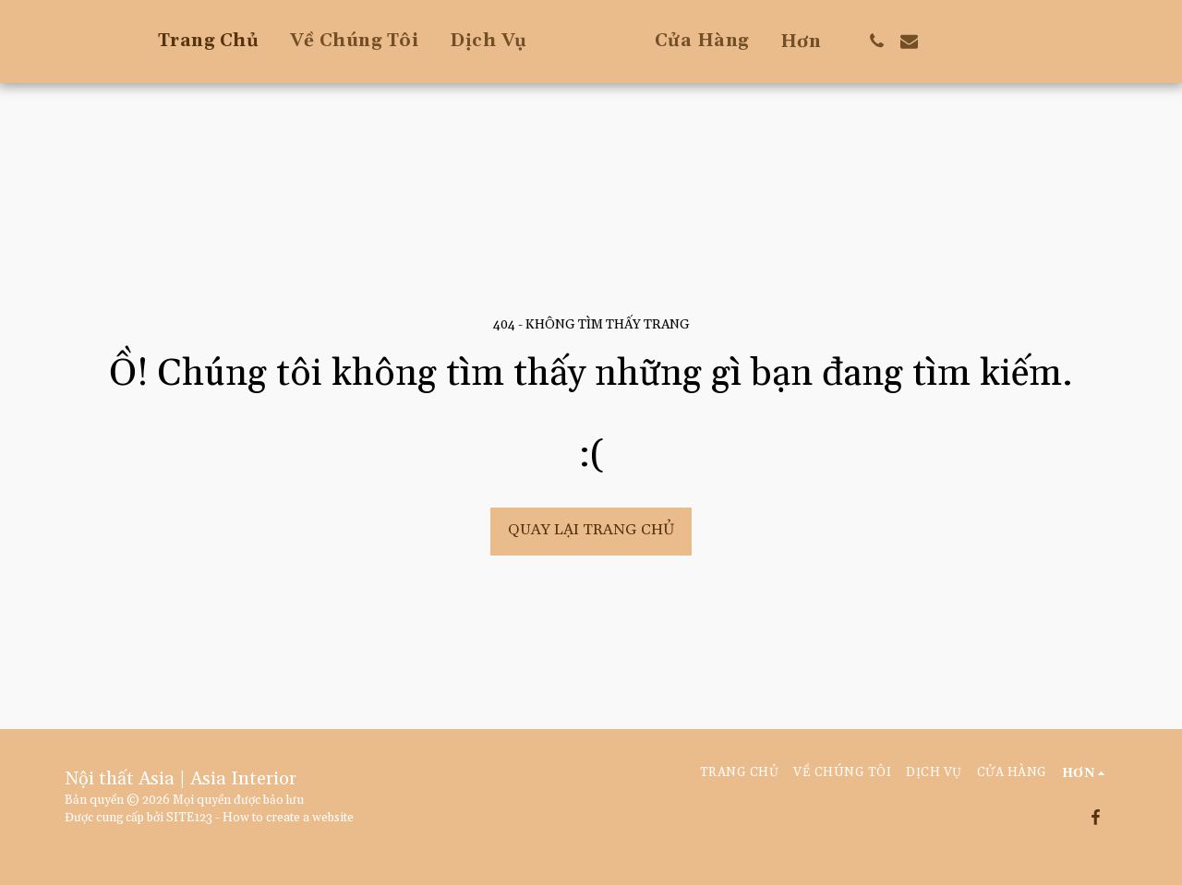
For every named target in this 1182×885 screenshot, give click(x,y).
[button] (949, 41)
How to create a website (288, 818)
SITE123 (189, 818)
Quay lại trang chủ (591, 530)
